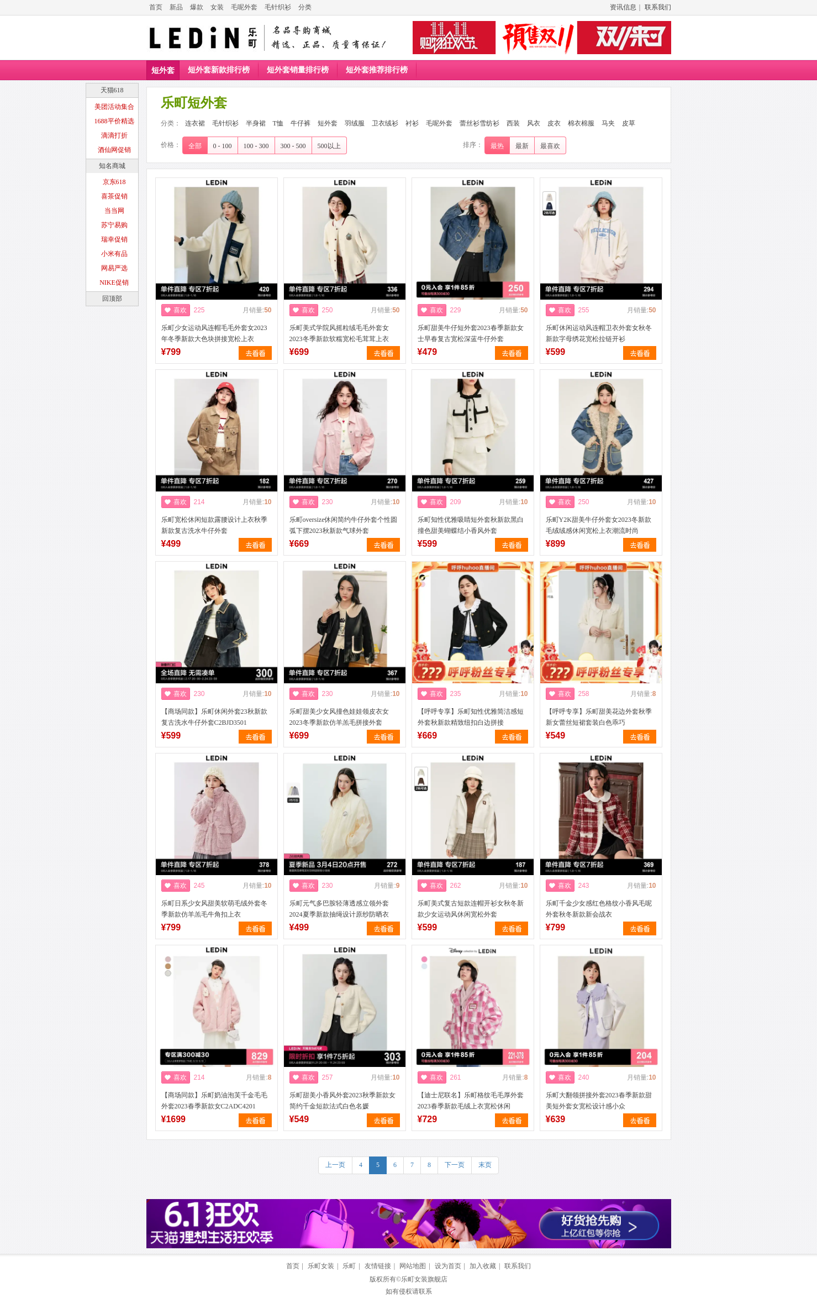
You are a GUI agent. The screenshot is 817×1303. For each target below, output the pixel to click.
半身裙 (256, 123)
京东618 (114, 182)
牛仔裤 (300, 123)
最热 (497, 146)
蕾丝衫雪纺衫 (479, 123)
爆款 (196, 7)
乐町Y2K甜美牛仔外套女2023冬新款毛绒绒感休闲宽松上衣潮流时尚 (598, 525)
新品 (176, 7)
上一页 (335, 1165)
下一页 (455, 1165)
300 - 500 (293, 146)
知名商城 (112, 166)
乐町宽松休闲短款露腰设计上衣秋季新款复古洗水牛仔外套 (214, 525)
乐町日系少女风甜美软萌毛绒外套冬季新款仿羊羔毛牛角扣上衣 (214, 908)
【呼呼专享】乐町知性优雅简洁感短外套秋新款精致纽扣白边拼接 (471, 717)
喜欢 (180, 310)
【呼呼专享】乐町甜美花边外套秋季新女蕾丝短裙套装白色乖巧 (599, 717)
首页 (155, 7)
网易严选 (114, 268)
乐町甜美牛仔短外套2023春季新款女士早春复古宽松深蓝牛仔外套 (471, 333)
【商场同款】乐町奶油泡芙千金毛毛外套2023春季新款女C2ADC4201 (214, 1100)
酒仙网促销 (114, 150)
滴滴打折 (114, 135)
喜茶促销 (114, 196)
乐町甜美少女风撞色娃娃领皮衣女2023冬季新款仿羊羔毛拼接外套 (339, 717)
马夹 (608, 123)
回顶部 (112, 298)
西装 (513, 123)
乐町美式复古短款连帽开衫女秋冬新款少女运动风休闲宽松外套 (471, 908)
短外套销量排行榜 (298, 70)
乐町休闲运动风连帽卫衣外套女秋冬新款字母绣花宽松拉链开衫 (599, 333)
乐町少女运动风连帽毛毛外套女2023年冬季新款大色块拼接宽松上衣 (214, 333)
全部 (195, 146)
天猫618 (112, 90)
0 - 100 (222, 146)
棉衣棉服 (581, 123)
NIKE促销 (114, 282)
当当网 (114, 210)
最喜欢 (550, 146)
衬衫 (412, 123)
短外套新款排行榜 (219, 70)
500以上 (329, 146)
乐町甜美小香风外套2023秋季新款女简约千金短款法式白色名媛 (342, 1100)
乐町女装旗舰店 (424, 1279)
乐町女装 (321, 1266)
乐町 (349, 1266)
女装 (217, 7)
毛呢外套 (244, 7)
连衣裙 (195, 123)
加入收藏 (483, 1266)
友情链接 (378, 1266)
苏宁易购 (114, 225)
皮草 (628, 123)
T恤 (278, 123)
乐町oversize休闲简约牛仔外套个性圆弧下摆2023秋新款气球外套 (343, 525)
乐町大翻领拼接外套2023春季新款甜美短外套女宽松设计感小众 (599, 1100)
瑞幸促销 (114, 239)
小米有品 (114, 254)
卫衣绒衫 (385, 123)
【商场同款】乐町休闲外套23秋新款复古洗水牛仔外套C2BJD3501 (214, 717)
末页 (485, 1165)
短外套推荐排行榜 (377, 70)
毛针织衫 (278, 7)
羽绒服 (355, 123)
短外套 (163, 70)
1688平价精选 (114, 121)
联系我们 (658, 7)
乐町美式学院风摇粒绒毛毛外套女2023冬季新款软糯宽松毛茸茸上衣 (339, 333)
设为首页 (448, 1266)
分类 (305, 7)
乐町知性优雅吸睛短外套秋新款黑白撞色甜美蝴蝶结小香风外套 (471, 525)
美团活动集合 (114, 107)
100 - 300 (256, 146)
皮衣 (554, 123)
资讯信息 (623, 7)
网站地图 (412, 1266)
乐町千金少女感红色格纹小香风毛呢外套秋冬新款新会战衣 (599, 908)
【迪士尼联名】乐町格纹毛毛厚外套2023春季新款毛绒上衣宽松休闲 (471, 1100)
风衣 (533, 123)
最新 (522, 146)
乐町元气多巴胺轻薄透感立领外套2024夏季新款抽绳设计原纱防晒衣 (339, 908)
